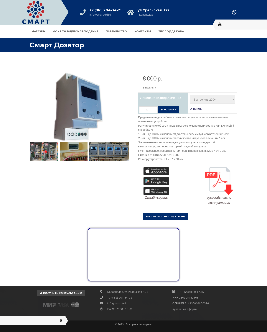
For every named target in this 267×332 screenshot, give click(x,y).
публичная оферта (184, 309)
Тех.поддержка (171, 31)
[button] (165, 216)
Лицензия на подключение (160, 98)
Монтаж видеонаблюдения (75, 31)
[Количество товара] (148, 109)
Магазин (38, 31)
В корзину (168, 109)
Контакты (142, 31)
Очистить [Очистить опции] (196, 108)
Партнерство (116, 31)
